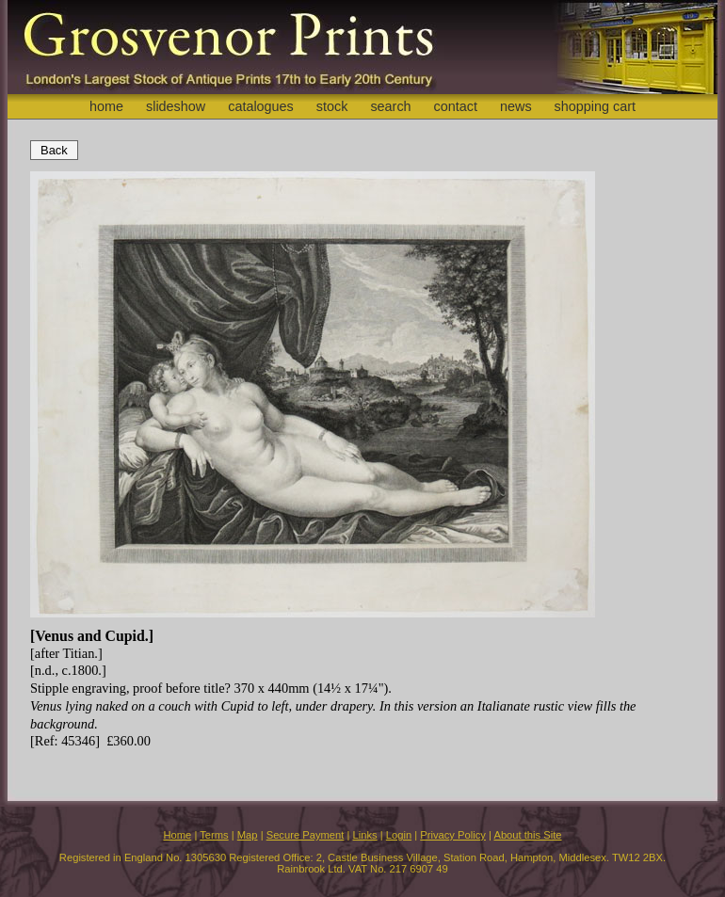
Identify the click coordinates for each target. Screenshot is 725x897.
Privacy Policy (453, 835)
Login (398, 835)
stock (332, 106)
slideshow (175, 106)
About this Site (527, 835)
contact (455, 106)
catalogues (261, 106)
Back (54, 150)
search (390, 106)
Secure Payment (305, 835)
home (106, 106)
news (516, 106)
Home (177, 835)
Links (365, 835)
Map (247, 835)
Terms (214, 835)
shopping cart (595, 106)
